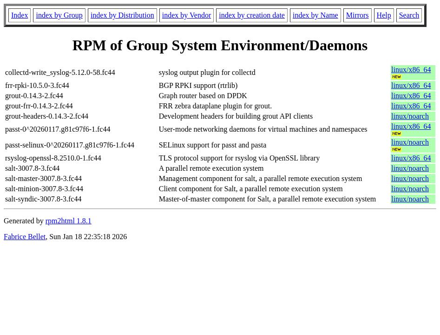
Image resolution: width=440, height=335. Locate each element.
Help (384, 15)
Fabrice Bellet (25, 237)
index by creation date (252, 15)
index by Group (59, 15)
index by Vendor (186, 15)
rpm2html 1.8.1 (69, 221)
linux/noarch (410, 116)
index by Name (315, 15)
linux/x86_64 (411, 70)
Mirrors (357, 15)
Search (409, 15)
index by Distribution (122, 15)
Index (19, 15)
